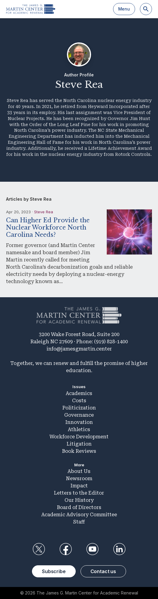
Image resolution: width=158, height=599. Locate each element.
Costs (79, 400)
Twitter (38, 549)
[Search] (146, 9)
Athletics (79, 429)
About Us (79, 471)
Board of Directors (79, 507)
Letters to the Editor (79, 493)
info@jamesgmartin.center (79, 349)
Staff (79, 522)
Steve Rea (43, 211)
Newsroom (79, 478)
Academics (79, 393)
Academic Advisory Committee (79, 514)
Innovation (79, 422)
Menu (124, 8)
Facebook (65, 549)
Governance (79, 415)
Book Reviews (79, 451)
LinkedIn (119, 549)
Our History (79, 500)
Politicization (79, 408)
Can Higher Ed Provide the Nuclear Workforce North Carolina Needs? (48, 227)
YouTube (92, 549)
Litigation (79, 444)
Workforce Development (79, 437)
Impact (79, 486)
